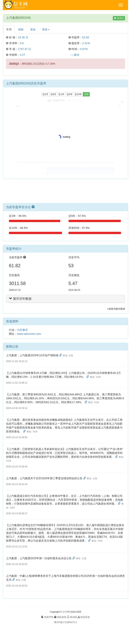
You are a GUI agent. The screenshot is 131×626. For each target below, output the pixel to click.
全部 (86, 94)
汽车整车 (22, 329)
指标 (21, 29)
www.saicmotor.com (29, 333)
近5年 (70, 94)
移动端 (72, 617)
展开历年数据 (20, 298)
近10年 (78, 94)
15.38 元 (23, 37)
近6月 (54, 94)
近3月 (45, 94)
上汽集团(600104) (18, 17)
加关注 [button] (119, 18)
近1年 (61, 94)
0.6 (22, 43)
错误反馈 (84, 617)
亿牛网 (66, 612)
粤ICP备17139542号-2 (65, 622)
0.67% (84, 49)
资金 (33, 29)
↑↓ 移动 (74, 54)
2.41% (86, 43)
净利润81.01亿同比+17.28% (32, 63)
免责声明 (47, 617)
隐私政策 (60, 617)
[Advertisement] (66, 192)
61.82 (85, 37)
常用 (9, 29)
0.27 (22, 54)
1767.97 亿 (24, 49)
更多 (46, 29)
